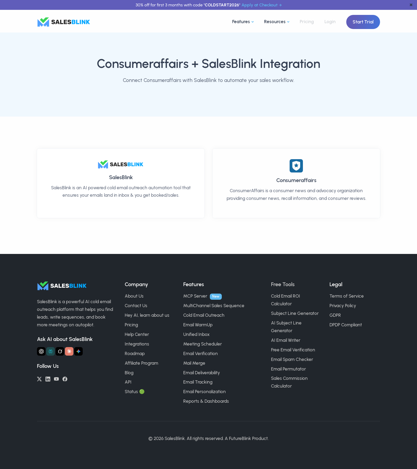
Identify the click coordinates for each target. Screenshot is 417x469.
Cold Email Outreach (203, 315)
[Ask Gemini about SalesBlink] (78, 351)
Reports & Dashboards (206, 401)
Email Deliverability (201, 372)
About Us (134, 296)
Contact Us (136, 305)
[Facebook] (64, 378)
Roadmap (135, 353)
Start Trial (363, 21)
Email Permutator (288, 369)
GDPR (335, 315)
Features (241, 21)
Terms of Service (347, 296)
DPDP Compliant (346, 324)
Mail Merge (194, 363)
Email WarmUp (197, 324)
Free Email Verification (293, 349)
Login (330, 21)
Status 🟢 (135, 391)
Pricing (307, 21)
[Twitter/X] (39, 378)
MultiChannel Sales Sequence (213, 305)
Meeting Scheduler (202, 344)
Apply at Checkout (259, 4)
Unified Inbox (196, 334)
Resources (275, 21)
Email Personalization (204, 391)
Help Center (137, 334)
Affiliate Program (141, 363)
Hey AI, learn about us (147, 315)
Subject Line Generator (295, 313)
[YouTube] (56, 378)
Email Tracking (197, 382)
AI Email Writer (285, 340)
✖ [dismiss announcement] (411, 4)
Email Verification (200, 353)
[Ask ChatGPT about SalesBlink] (41, 351)
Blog (129, 372)
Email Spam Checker (292, 359)
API (128, 382)
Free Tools (283, 284)
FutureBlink (240, 438)
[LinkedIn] (47, 378)
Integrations (137, 344)
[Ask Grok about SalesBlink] (60, 351)
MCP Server (195, 296)
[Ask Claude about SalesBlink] (69, 351)
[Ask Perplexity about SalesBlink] (50, 351)
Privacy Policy (343, 305)
